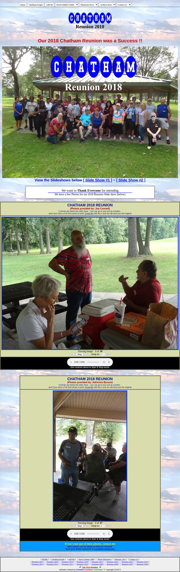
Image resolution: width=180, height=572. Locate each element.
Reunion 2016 (112, 562)
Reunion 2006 (142, 564)
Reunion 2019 (67, 562)
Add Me (49, 5)
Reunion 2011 (67, 564)
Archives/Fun (107, 5)
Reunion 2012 (52, 564)
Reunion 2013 (37, 564)
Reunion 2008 (112, 564)
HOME (45, 559)
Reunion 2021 (37, 562)
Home (22, 5)
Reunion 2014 (142, 562)
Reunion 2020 (52, 562)
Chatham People (36, 5)
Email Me (89, 213)
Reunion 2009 (97, 564)
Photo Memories (104, 559)
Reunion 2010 (82, 564)
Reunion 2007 (127, 564)
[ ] (97, 180)
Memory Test (120, 559)
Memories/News (89, 5)
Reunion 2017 (97, 562)
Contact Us (124, 5)
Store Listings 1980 (86, 559)
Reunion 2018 (82, 562)
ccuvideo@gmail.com (104, 549)
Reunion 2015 (127, 562)
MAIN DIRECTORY (67, 5)
